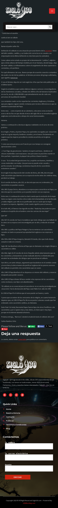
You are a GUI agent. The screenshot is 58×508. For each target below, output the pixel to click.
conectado (22, 339)
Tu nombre (29, 445)
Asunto (29, 468)
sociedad (48, 51)
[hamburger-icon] (52, 11)
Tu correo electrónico (29, 456)
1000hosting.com (29, 503)
